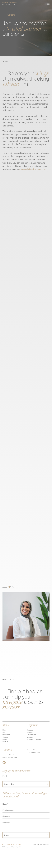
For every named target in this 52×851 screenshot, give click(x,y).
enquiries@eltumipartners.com (12, 755)
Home (4, 730)
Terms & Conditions (33, 752)
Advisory (30, 737)
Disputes (30, 732)
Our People (6, 735)
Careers (5, 737)
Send (6, 835)
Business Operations (34, 739)
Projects (30, 730)
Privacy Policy (32, 750)
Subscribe (9, 784)
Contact (5, 742)
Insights (4, 739)
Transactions (31, 735)
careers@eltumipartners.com (32, 170)
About (4, 732)
